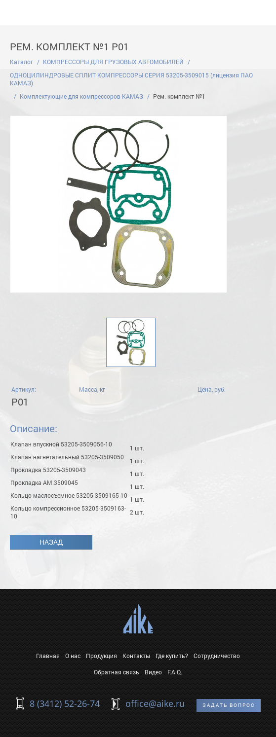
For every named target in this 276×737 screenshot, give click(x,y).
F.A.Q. (174, 672)
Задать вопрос (228, 705)
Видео (153, 672)
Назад (51, 542)
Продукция (101, 656)
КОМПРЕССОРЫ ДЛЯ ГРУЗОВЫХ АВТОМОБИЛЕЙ (113, 62)
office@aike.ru (155, 703)
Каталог (21, 62)
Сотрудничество (217, 656)
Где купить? (172, 656)
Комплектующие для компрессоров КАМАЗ (81, 96)
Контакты (136, 656)
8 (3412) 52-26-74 (65, 703)
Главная (48, 656)
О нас (72, 656)
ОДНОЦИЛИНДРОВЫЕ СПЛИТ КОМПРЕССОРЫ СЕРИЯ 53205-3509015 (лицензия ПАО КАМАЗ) (131, 79)
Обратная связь (116, 672)
